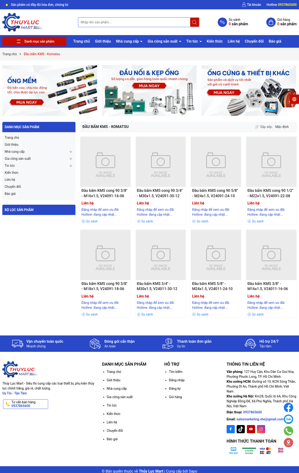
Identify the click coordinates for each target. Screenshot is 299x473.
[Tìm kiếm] (194, 22)
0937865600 (252, 412)
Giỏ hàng (175, 397)
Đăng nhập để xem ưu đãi (100, 209)
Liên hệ (234, 41)
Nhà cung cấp (128, 41)
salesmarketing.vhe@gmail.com (260, 419)
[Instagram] (261, 429)
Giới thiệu (103, 41)
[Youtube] (251, 429)
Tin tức (192, 41)
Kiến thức (215, 41)
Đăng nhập (177, 380)
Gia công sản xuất (163, 41)
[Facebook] (231, 429)
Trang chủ (81, 41)
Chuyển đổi (254, 41)
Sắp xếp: (264, 127)
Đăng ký (175, 388)
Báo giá (275, 41)
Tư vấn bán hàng (29, 404)
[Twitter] (241, 429)
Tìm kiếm (175, 372)
